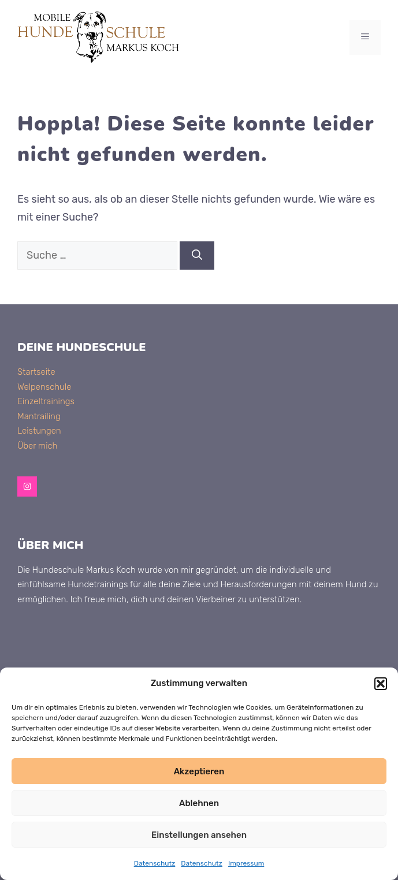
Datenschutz (155, 863)
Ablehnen (199, 803)
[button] (380, 683)
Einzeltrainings (46, 401)
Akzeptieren (199, 771)
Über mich (37, 446)
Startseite (36, 372)
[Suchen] (197, 255)
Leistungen (39, 431)
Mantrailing (39, 416)
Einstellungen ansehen (199, 835)
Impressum (246, 863)
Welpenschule (44, 387)
